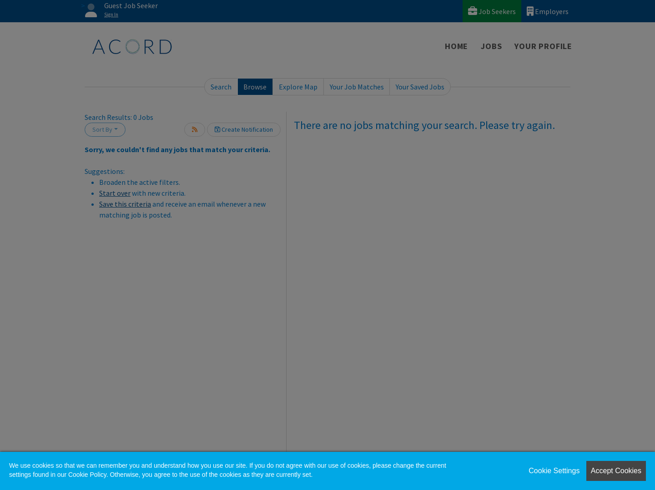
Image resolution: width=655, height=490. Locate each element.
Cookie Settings (554, 471)
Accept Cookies (616, 471)
